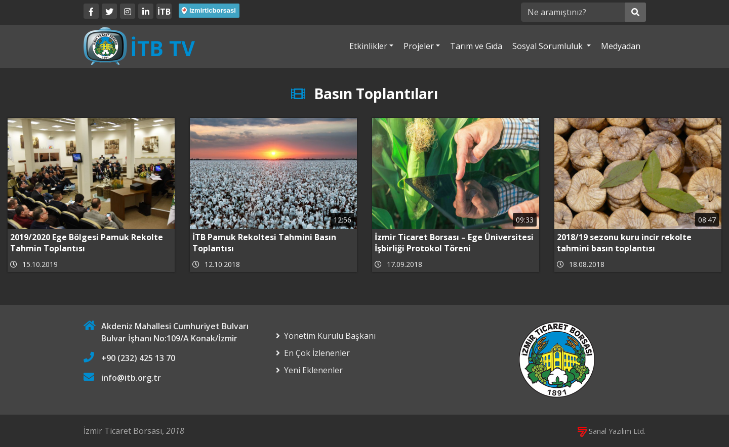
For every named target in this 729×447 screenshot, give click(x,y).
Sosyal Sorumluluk (548, 46)
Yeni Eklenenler (313, 370)
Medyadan (620, 46)
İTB (164, 11)
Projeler (418, 46)
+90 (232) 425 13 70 (138, 358)
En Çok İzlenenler (317, 353)
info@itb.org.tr (131, 377)
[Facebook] (91, 11)
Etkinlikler (368, 46)
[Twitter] (109, 11)
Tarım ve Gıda (476, 46)
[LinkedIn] (145, 11)
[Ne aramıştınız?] (573, 12)
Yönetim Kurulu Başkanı (330, 335)
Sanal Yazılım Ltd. (611, 431)
